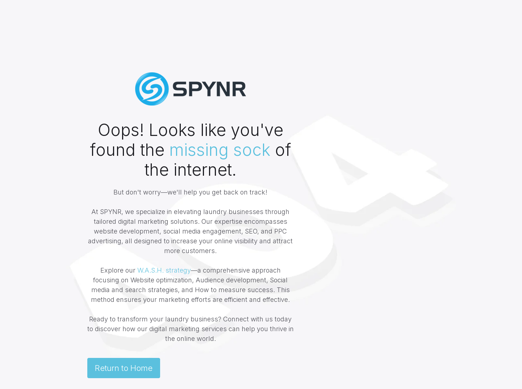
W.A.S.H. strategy (164, 270)
